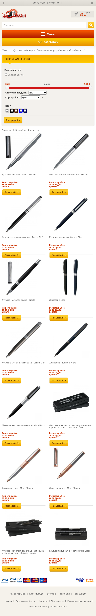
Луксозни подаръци (23, 50)
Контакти (43, 601)
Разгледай (10, 192)
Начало (5, 50)
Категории (48, 42)
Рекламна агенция (37, 606)
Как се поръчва (17, 594)
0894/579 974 (55, 3)
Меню (48, 34)
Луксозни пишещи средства (51, 50)
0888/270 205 (39, 3)
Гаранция (65, 594)
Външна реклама (59, 606)
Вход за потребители (25, 601)
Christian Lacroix (77, 50)
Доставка (51, 594)
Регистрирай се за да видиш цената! (9, 184)
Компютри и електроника (79, 601)
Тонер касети (57, 601)
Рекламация (80, 594)
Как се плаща (36, 594)
